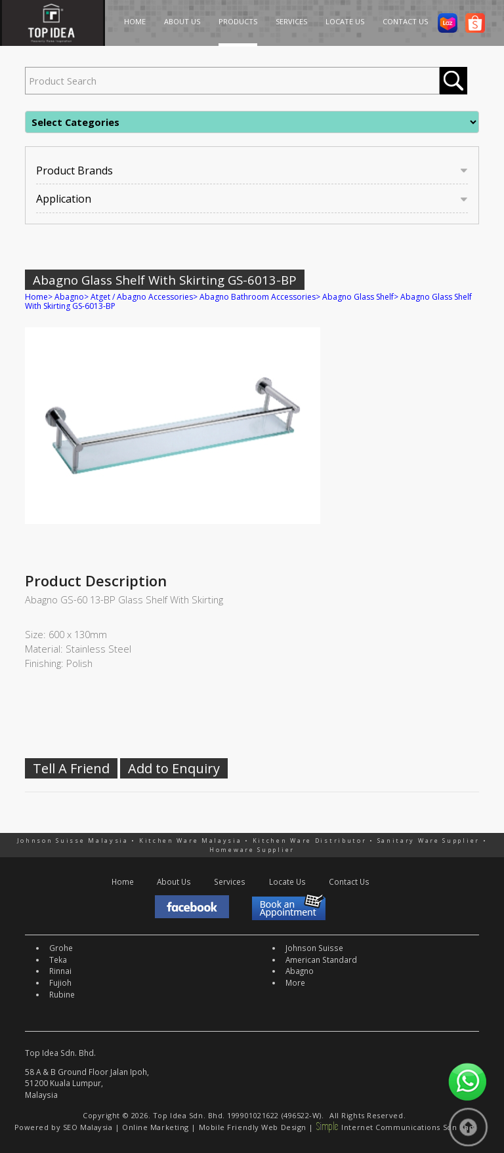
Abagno (69, 296)
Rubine (62, 994)
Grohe (61, 947)
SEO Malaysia (88, 1127)
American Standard (321, 959)
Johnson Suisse (314, 947)
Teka (58, 959)
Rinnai (60, 970)
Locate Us (287, 881)
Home (36, 296)
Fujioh (60, 982)
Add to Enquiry (174, 768)
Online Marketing (155, 1127)
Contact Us (349, 881)
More (295, 982)
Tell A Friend (71, 768)
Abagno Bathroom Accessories (258, 296)
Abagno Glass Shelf (358, 296)
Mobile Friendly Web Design (252, 1127)
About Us (174, 881)
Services (229, 881)
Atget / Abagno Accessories (142, 296)
